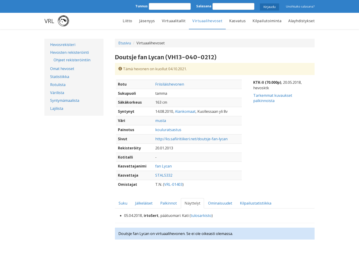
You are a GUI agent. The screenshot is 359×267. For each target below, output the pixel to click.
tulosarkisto (201, 215)
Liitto (127, 20)
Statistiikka (59, 76)
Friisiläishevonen (169, 84)
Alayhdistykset (301, 20)
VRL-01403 (173, 184)
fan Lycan (163, 166)
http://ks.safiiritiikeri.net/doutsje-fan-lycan (191, 138)
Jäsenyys (147, 20)
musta (160, 120)
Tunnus (141, 6)
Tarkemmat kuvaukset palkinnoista (272, 98)
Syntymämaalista (64, 100)
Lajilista (56, 108)
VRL (49, 21)
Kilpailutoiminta (267, 20)
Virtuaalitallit (174, 20)
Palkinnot (168, 203)
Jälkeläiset (143, 203)
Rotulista (57, 84)
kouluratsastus (168, 129)
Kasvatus (237, 20)
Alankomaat (185, 111)
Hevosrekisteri (62, 44)
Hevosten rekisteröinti (69, 52)
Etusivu (124, 43)
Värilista (57, 92)
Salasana (203, 6)
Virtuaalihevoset (207, 20)
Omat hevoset (62, 68)
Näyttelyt (192, 203)
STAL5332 (163, 175)
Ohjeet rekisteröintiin (72, 59)
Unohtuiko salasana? (300, 6)
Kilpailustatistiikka (255, 203)
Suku (123, 203)
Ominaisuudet (220, 203)
